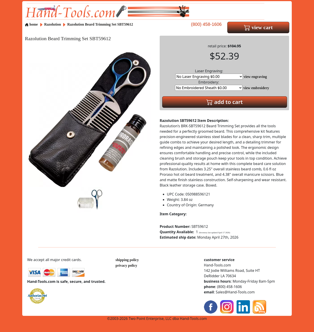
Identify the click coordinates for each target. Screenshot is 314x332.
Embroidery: (208, 85)
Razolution (53, 24)
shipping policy (127, 260)
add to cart (224, 102)
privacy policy (126, 265)
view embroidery (256, 88)
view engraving (255, 77)
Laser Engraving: (209, 73)
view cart (258, 27)
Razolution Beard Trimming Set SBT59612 (100, 24)
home (31, 24)
